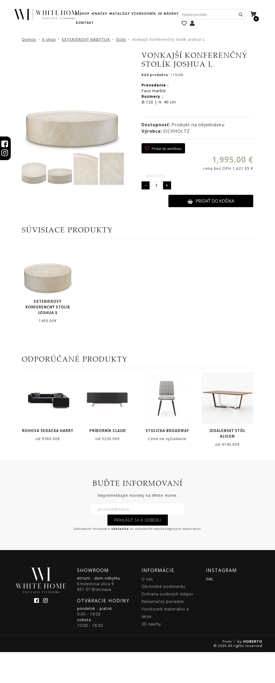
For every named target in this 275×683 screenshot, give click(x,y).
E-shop (49, 39)
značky (99, 13)
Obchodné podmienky (163, 617)
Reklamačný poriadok (163, 632)
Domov (29, 39)
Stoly (121, 39)
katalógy (120, 13)
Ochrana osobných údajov (167, 624)
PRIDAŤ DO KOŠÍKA (210, 201)
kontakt (85, 22)
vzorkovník (143, 13)
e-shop (83, 13)
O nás (147, 609)
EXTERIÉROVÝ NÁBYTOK (86, 39)
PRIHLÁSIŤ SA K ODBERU (137, 550)
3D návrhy (168, 13)
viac (209, 609)
